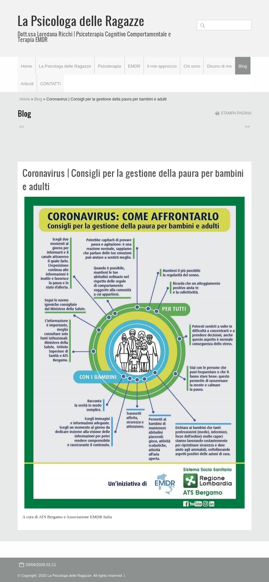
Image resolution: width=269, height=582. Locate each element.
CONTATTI (50, 83)
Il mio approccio (162, 66)
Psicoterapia (109, 66)
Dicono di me (219, 66)
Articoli (27, 83)
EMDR (134, 66)
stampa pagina (236, 113)
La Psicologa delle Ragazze (81, 20)
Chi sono (192, 66)
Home (26, 66)
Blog (242, 66)
